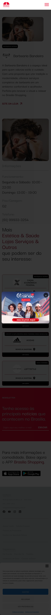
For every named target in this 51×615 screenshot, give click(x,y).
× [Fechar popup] (46, 295)
